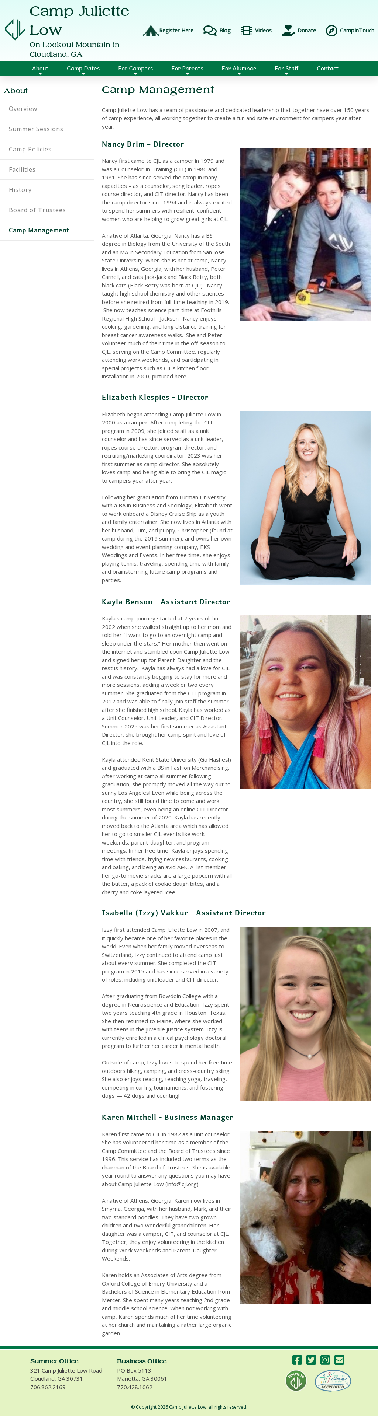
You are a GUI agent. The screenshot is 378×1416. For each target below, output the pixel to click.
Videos (255, 30)
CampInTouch (348, 30)
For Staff (286, 69)
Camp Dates (83, 69)
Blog (216, 30)
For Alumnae (239, 69)
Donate (297, 30)
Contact (328, 68)
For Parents (187, 69)
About (40, 69)
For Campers (135, 69)
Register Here (167, 30)
